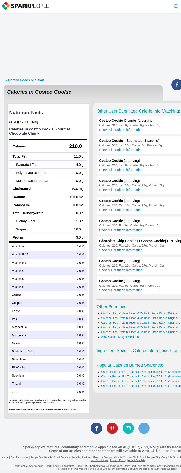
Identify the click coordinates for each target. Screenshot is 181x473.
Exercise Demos (102, 457)
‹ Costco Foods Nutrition (25, 80)
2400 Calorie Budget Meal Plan (120, 337)
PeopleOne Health (41, 457)
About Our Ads (136, 460)
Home (5, 457)
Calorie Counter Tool (126, 457)
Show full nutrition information (121, 130)
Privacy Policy (118, 460)
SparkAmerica (62, 457)
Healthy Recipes (81, 457)
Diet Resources (19, 457)
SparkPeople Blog (150, 457)
